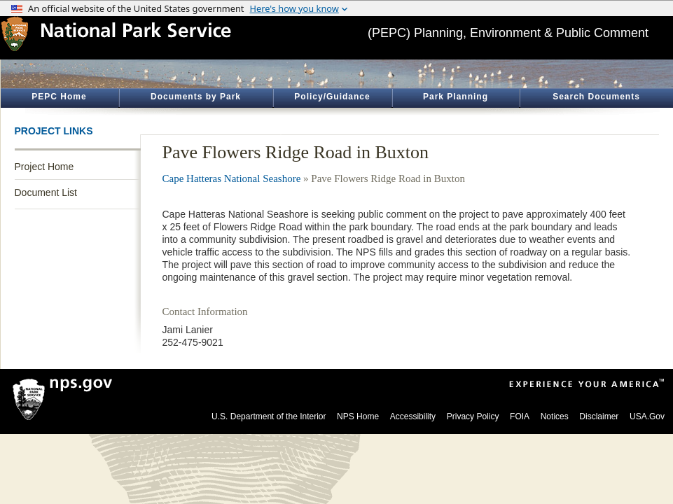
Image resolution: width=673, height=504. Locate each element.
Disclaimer (598, 416)
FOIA (519, 416)
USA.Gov (647, 416)
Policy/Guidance (332, 97)
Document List (46, 192)
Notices (555, 416)
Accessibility (413, 416)
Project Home (44, 166)
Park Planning (455, 97)
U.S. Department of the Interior (268, 416)
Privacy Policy (473, 416)
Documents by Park (196, 97)
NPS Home (358, 416)
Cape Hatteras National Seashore (231, 178)
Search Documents (596, 97)
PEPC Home (59, 97)
